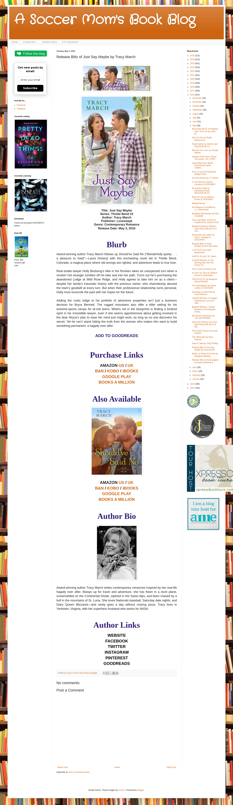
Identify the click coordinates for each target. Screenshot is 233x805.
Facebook (21, 105)
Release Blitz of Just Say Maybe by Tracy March (203, 348)
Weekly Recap (198, 203)
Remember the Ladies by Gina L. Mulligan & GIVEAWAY (203, 237)
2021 (192, 75)
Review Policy (50, 42)
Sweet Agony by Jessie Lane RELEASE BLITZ (205, 145)
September (197, 110)
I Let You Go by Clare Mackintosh (201, 251)
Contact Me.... (30, 42)
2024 (192, 63)
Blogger (140, 790)
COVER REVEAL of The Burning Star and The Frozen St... (203, 262)
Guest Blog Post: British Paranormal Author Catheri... (202, 165)
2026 (192, 55)
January (196, 379)
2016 (192, 95)
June (194, 121)
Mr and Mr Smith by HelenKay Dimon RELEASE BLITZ (201, 190)
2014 (192, 388)
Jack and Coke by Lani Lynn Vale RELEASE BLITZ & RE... (204, 324)
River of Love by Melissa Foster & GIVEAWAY (203, 198)
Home (15, 42)
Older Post (171, 767)
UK (131, 365)
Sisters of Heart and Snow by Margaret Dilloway (205, 354)
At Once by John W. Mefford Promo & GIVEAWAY (204, 274)
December (197, 98)
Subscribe (30, 88)
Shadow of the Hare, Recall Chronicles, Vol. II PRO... (204, 158)
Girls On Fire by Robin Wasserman (202, 138)
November (197, 102)
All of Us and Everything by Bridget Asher (204, 173)
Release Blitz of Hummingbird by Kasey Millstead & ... (205, 361)
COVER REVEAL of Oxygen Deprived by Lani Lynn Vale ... (204, 300)
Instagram (21, 108)
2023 (192, 67)
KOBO (113, 371)
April (194, 367)
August (195, 114)
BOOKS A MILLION (117, 499)
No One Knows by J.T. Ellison (205, 178)
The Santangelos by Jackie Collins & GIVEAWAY (204, 286)
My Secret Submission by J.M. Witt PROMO (203, 317)
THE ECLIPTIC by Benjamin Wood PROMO (204, 280)
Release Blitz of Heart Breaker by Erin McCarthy (204, 245)
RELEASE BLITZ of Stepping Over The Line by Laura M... (205, 131)
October (196, 106)
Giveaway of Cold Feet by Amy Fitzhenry (203, 293)
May (194, 125)
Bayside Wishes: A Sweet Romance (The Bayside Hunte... (203, 309)
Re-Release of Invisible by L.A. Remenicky (203, 208)
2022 (192, 71)
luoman (121, 790)
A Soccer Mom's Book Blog (104, 20)
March (195, 371)
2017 (192, 91)
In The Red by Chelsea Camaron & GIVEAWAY (204, 183)
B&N (99, 371)
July (194, 118)
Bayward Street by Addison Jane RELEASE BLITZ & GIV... (204, 228)
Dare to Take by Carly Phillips (205, 343)
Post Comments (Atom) (79, 772)
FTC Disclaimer (70, 42)
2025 (192, 59)
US (121, 365)
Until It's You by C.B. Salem (204, 256)
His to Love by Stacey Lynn (204, 269)
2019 (192, 83)
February (196, 375)
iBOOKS (130, 371)
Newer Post (62, 767)
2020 (192, 79)
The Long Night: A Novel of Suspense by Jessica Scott (205, 221)
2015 (192, 384)
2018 (192, 87)
